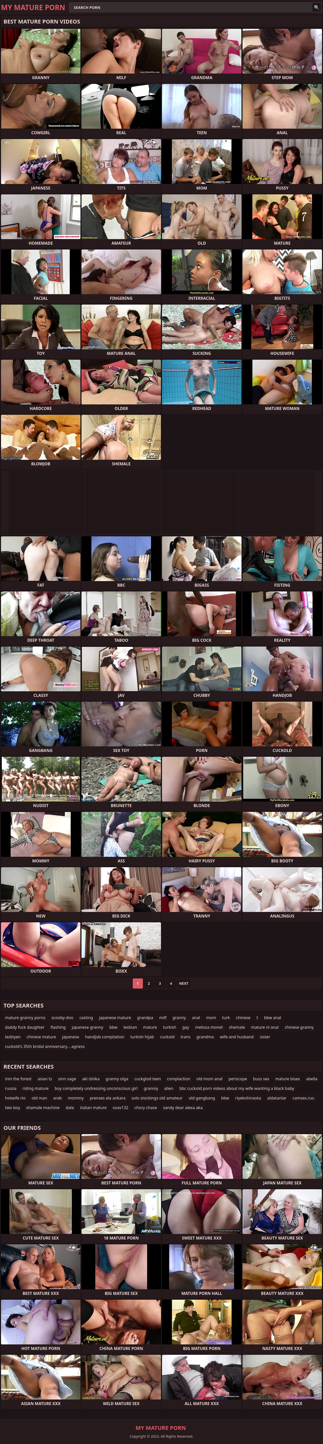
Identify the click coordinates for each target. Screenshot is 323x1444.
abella (311, 1079)
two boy (12, 1107)
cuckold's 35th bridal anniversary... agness (45, 1046)
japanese (70, 1037)
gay (185, 1027)
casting (86, 1017)
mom (211, 1017)
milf (163, 1017)
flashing (58, 1027)
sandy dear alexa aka (183, 1107)
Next (184, 983)
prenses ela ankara (108, 1098)
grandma (205, 1037)
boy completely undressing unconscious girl (96, 1088)
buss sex (261, 1079)
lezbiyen (13, 1037)
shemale (237, 1027)
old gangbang (202, 1098)
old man (39, 1098)
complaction (178, 1079)
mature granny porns (25, 1017)
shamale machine (43, 1107)
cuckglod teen (147, 1079)
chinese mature (41, 1037)
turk (226, 1017)
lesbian (130, 1027)
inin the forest (18, 1079)
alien (168, 1088)
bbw (113, 1027)
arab (57, 1098)
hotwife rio (15, 1098)
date (70, 1107)
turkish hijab (142, 1037)
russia (10, 1088)
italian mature (93, 1107)
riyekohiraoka (248, 1098)
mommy (76, 1098)
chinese (243, 1017)
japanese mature (115, 1017)
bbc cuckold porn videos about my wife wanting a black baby (236, 1088)
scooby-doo (62, 1017)
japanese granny (87, 1027)
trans (186, 1037)
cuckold (167, 1037)
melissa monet (209, 1027)
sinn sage (67, 1079)
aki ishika (90, 1079)
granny (179, 1017)
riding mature (35, 1088)
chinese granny (299, 1027)
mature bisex (287, 1079)
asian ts (45, 1079)
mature (150, 1027)
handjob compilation (104, 1037)
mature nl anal (265, 1027)
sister (265, 1037)
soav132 (120, 1107)
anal (196, 1017)
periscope (238, 1079)
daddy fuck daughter (24, 1027)
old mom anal (209, 1079)
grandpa (145, 1017)
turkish (169, 1027)
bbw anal (272, 1017)
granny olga (117, 1079)
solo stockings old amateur (156, 1098)
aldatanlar (276, 1098)
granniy (151, 1088)
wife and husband (237, 1037)
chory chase (145, 1107)
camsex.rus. (303, 1098)
